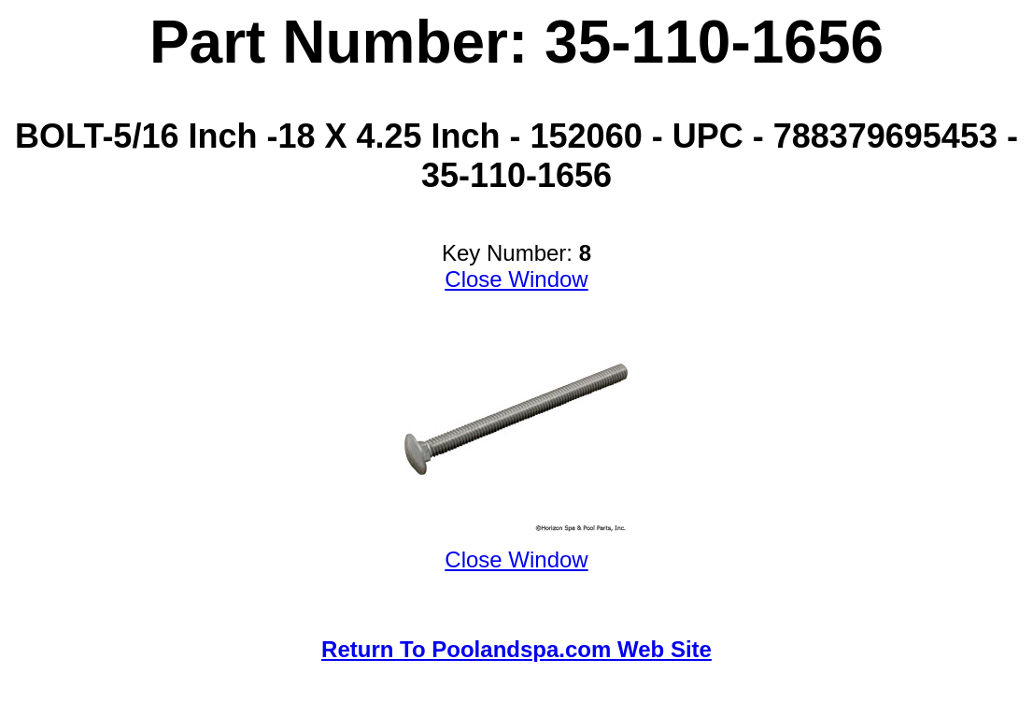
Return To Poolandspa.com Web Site (516, 649)
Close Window (516, 279)
